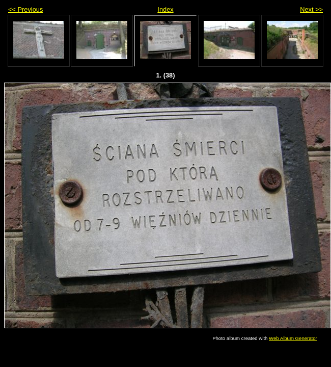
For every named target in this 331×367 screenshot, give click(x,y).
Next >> (311, 9)
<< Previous (25, 9)
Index (165, 9)
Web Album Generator (293, 338)
